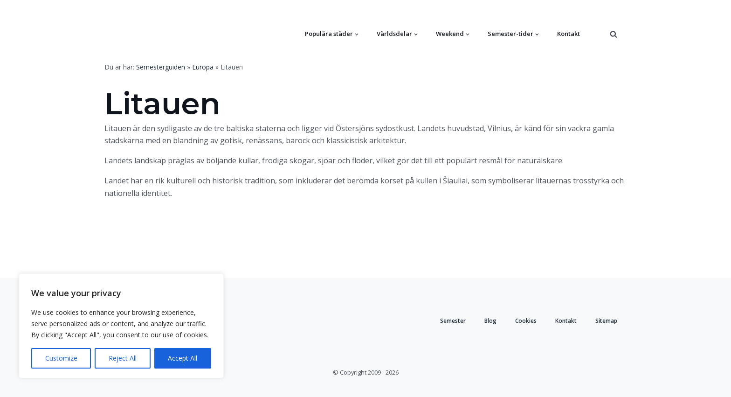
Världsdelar (394, 33)
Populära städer (329, 33)
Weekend (450, 33)
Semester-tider (510, 33)
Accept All (182, 358)
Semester (453, 321)
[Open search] (613, 34)
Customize (61, 358)
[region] (121, 325)
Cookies (526, 321)
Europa (203, 67)
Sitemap (606, 321)
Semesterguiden (160, 67)
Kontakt (568, 33)
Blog (490, 321)
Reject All (123, 358)
